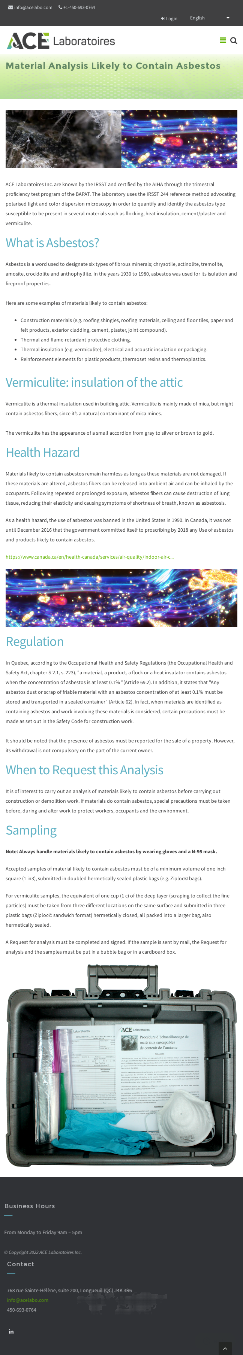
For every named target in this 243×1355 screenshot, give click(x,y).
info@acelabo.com (33, 7)
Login (169, 18)
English (197, 18)
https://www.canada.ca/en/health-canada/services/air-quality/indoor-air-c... (90, 556)
